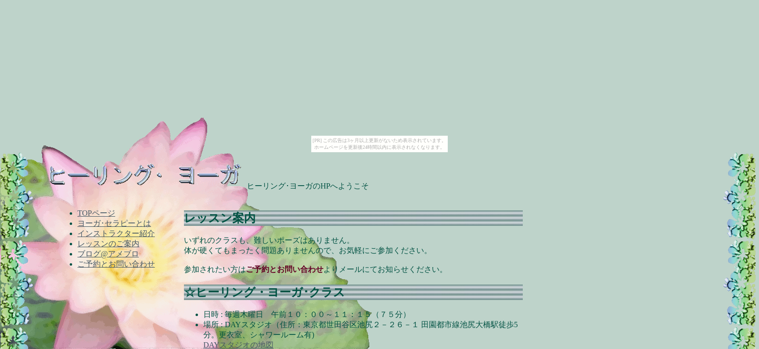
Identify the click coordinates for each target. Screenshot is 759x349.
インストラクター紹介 (116, 233)
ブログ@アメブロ (108, 254)
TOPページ (96, 213)
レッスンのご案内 (108, 243)
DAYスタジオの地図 (238, 345)
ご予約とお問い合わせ (116, 264)
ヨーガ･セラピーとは (114, 223)
